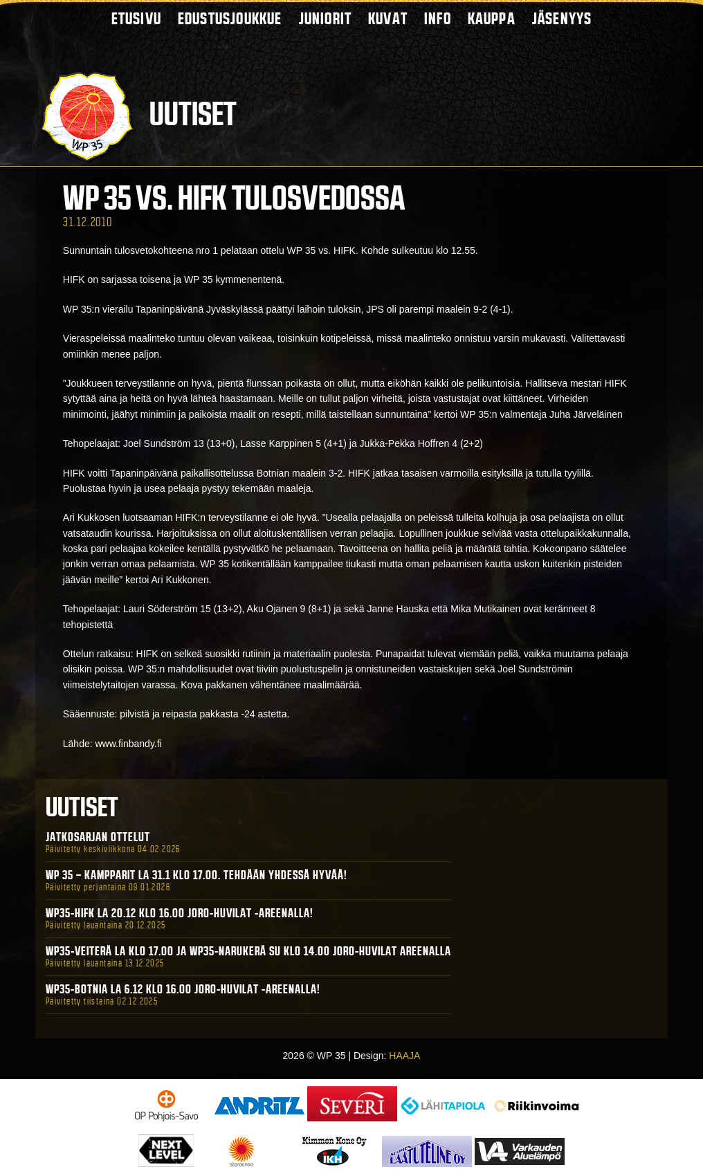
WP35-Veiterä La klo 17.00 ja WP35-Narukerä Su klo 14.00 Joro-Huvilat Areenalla (248, 951)
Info (437, 18)
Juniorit (325, 18)
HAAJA (404, 1055)
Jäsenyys (562, 18)
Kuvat (388, 18)
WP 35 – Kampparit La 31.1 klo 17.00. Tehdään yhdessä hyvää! (196, 875)
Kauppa (491, 18)
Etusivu (136, 18)
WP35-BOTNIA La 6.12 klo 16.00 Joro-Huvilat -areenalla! (183, 989)
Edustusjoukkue (230, 18)
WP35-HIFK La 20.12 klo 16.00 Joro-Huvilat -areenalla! (179, 913)
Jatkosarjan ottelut (98, 837)
